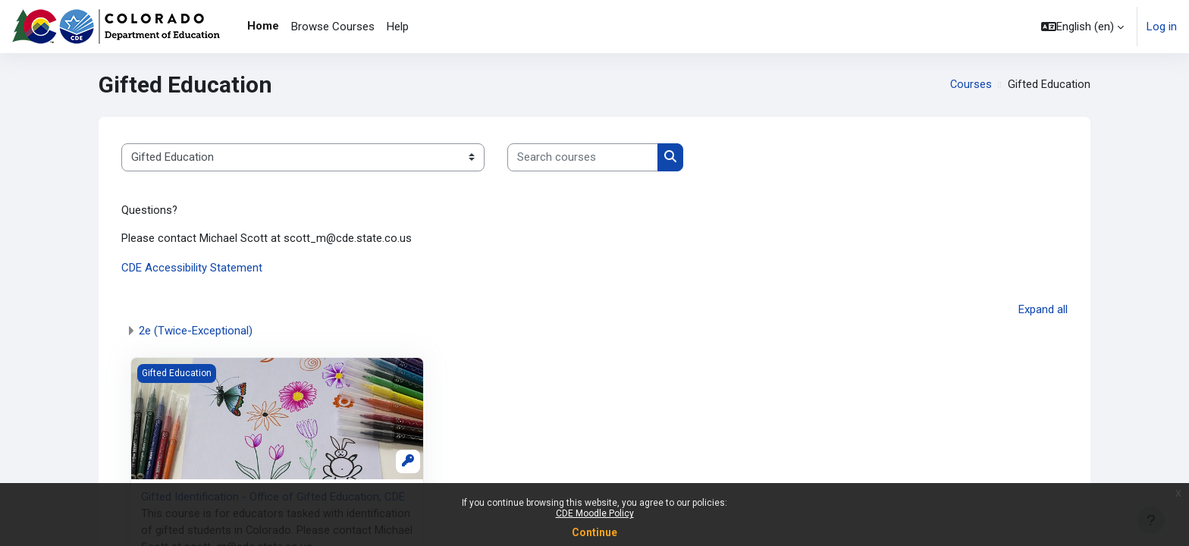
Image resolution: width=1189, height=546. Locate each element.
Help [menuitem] (398, 26)
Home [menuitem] (263, 26)
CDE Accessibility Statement (191, 269)
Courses (970, 85)
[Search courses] (582, 157)
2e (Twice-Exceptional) (196, 331)
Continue (594, 532)
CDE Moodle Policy (595, 513)
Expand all (1043, 310)
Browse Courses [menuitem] (333, 26)
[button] (1082, 26)
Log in (1162, 26)
